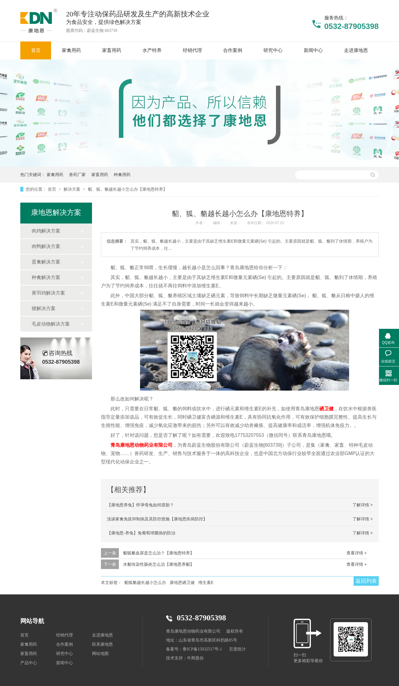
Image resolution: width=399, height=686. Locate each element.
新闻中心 (64, 663)
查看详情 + (356, 553)
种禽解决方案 (46, 277)
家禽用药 (55, 174)
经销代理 (64, 635)
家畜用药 (99, 174)
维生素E (206, 582)
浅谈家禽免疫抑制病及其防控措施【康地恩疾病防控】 (157, 519)
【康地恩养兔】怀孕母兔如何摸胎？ (140, 504)
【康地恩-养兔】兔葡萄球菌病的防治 (141, 533)
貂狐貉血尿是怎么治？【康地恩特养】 (158, 553)
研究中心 (64, 653)
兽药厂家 (77, 174)
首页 (52, 189)
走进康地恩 (102, 635)
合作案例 (64, 644)
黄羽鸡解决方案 (48, 292)
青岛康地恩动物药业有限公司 (142, 445)
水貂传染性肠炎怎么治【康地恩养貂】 (158, 564)
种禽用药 (122, 174)
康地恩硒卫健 (182, 582)
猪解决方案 (44, 308)
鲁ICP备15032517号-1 (202, 649)
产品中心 (28, 663)
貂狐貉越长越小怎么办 (145, 582)
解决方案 (73, 189)
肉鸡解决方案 (46, 230)
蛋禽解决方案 (46, 261)
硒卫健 (326, 408)
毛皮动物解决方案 (51, 323)
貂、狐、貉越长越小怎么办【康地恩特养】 (127, 189)
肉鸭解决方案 (46, 246)
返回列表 (366, 581)
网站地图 (100, 653)
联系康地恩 (102, 644)
